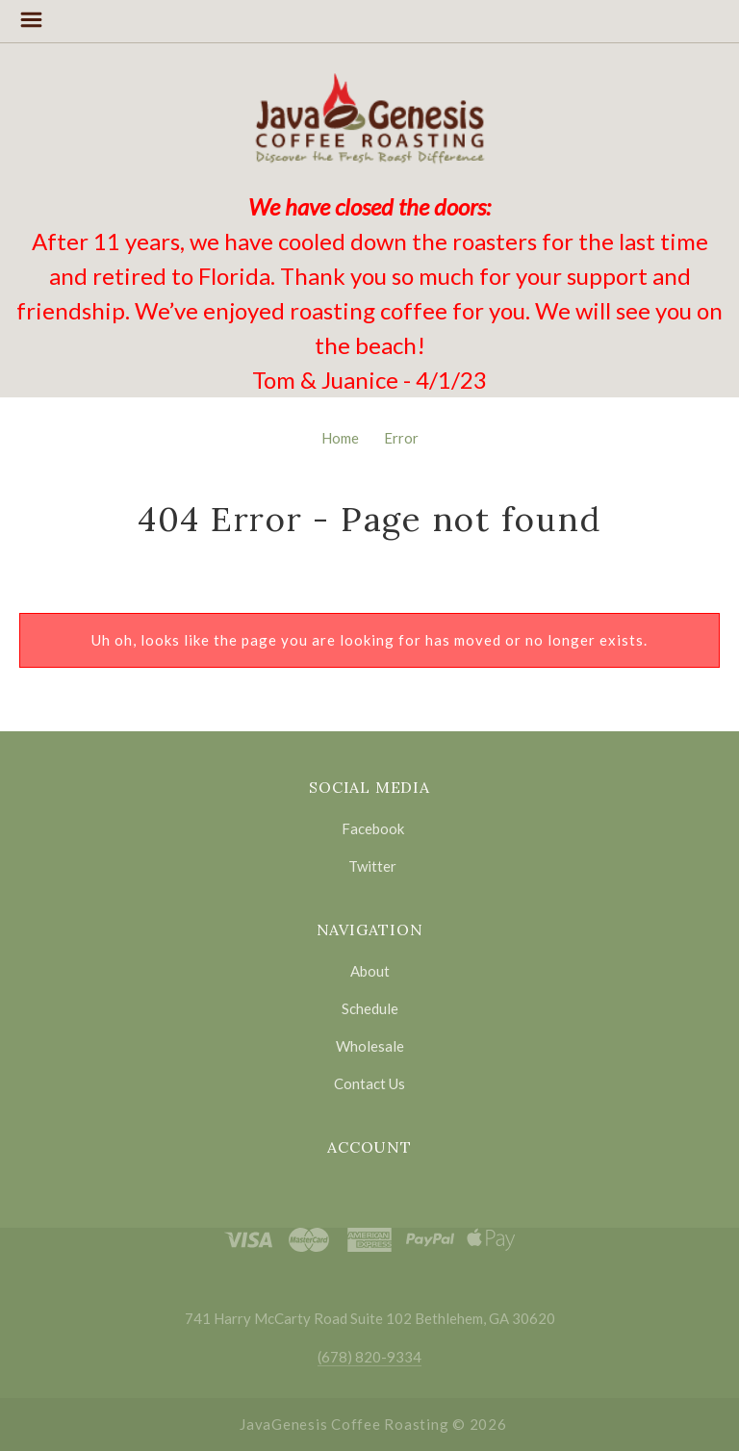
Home (340, 437)
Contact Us (369, 1083)
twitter (369, 865)
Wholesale (370, 1046)
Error (401, 437)
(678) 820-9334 (369, 1356)
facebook (370, 828)
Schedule (370, 1008)
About (370, 971)
